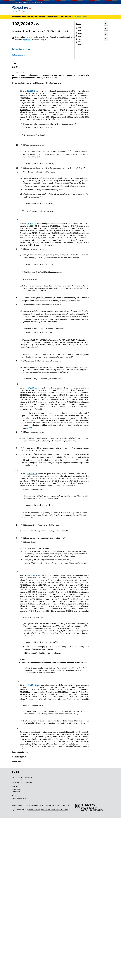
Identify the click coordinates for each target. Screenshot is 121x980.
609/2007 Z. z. (32, 567)
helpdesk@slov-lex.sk (19, 960)
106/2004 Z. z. (34, 455)
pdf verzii (47, 43)
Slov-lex (37, 2)
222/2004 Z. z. (33, 96)
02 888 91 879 (16, 953)
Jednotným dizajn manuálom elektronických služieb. (48, 971)
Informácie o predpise (21, 52)
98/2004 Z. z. (31, 257)
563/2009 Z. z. (32, 692)
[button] (100, 24)
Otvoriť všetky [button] (63, 48)
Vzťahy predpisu (18, 58)
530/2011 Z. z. (33, 830)
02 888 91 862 (16, 951)
